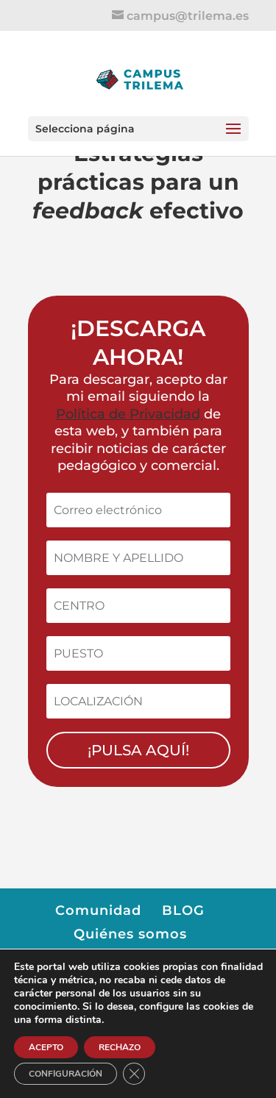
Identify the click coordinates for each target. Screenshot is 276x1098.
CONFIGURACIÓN (65, 1074)
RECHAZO (120, 1047)
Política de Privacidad (128, 414)
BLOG (183, 910)
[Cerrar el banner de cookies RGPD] (134, 1074)
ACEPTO (46, 1047)
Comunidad (98, 910)
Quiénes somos (130, 934)
